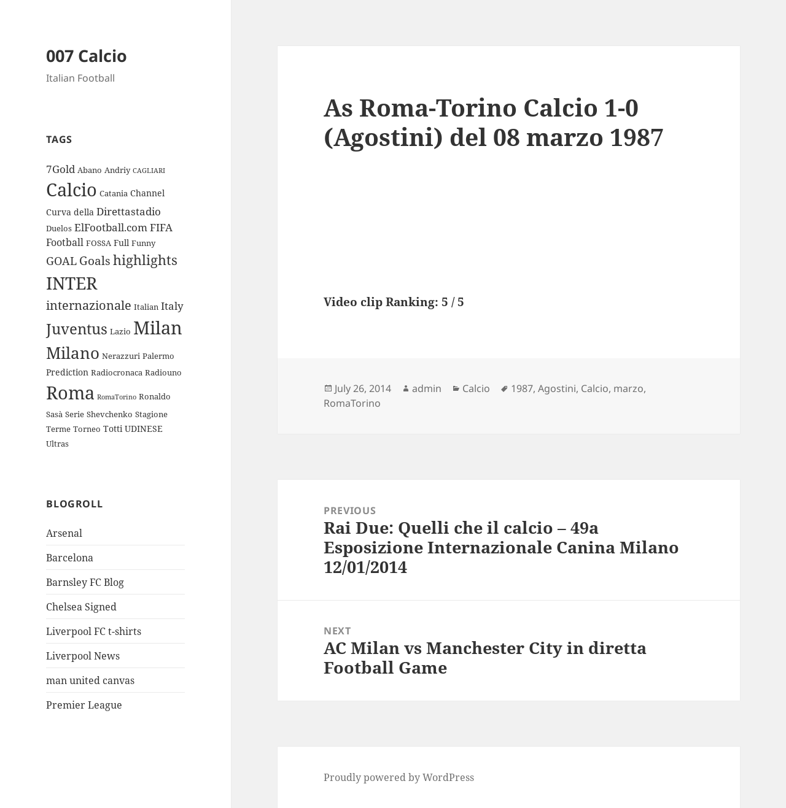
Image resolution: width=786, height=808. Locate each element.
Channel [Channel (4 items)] (147, 193)
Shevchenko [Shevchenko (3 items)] (110, 414)
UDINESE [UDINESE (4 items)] (144, 428)
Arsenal (64, 533)
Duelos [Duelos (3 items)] (59, 228)
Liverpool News (83, 656)
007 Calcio (86, 55)
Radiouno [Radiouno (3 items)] (163, 372)
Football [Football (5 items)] (65, 242)
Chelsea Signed (81, 607)
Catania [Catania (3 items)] (113, 193)
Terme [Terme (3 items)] (58, 428)
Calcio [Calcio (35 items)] (71, 189)
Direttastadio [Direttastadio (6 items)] (128, 211)
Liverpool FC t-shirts (93, 631)
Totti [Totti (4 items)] (112, 428)
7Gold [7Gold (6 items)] (60, 169)
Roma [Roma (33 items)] (70, 392)
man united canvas (90, 680)
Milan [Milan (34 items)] (157, 327)
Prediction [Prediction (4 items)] (67, 372)
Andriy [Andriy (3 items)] (117, 169)
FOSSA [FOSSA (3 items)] (98, 242)
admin (427, 388)
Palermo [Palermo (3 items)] (158, 355)
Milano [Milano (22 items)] (72, 353)
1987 (522, 388)
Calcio (476, 388)
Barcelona (69, 557)
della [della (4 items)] (84, 212)
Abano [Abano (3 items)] (89, 169)
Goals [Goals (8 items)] (95, 261)
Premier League (84, 705)
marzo (628, 388)
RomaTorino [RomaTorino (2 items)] (116, 397)
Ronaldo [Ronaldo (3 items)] (155, 396)
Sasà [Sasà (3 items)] (54, 414)
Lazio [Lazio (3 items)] (120, 331)
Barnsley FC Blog (85, 582)
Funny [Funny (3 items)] (143, 242)
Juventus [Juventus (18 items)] (76, 328)
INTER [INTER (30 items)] (71, 282)
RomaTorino (352, 403)
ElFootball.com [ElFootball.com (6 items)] (110, 227)
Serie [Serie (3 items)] (74, 414)
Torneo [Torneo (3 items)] (87, 428)
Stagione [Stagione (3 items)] (151, 414)
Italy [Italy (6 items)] (172, 306)
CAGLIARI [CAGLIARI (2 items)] (149, 170)
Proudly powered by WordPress (399, 777)
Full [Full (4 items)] (121, 242)
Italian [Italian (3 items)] (146, 306)
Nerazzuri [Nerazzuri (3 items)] (121, 355)
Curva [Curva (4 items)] (58, 212)
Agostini (557, 388)
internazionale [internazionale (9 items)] (88, 305)
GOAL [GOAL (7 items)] (61, 260)
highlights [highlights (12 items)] (145, 260)
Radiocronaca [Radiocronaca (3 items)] (116, 372)
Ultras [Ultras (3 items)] (57, 443)
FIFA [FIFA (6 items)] (161, 227)
